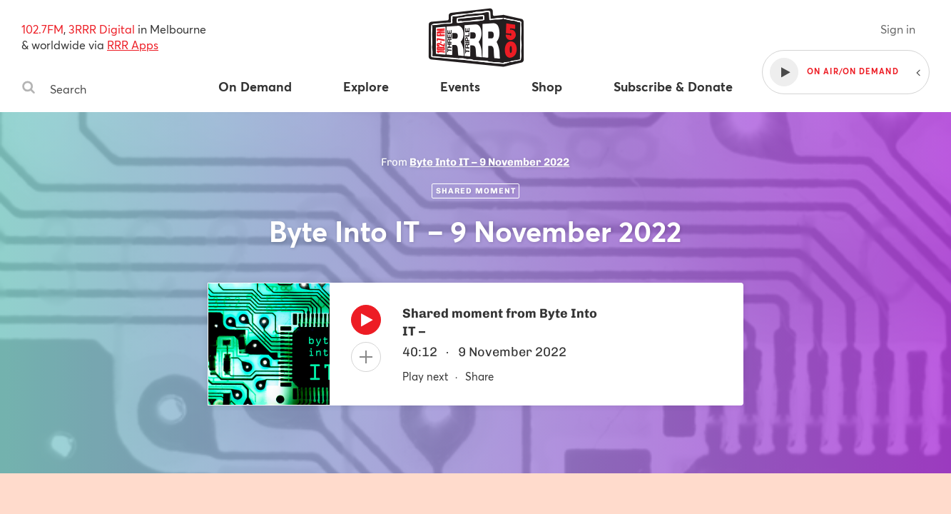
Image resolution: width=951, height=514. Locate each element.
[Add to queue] (366, 357)
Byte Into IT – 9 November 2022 (489, 162)
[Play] (366, 323)
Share (479, 376)
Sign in (897, 28)
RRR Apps (132, 44)
